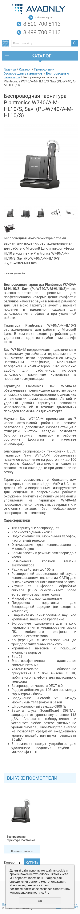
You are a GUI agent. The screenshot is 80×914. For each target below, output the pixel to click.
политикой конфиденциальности (40, 890)
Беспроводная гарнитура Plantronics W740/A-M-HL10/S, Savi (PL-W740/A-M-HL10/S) (22, 838)
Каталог (25, 69)
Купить (32, 862)
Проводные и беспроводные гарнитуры (29, 71)
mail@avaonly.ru (43, 17)
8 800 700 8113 (42, 24)
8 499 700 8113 (42, 32)
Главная (10, 69)
